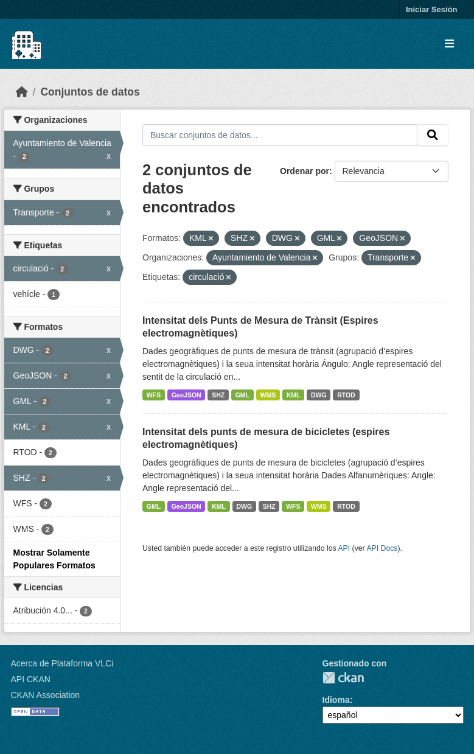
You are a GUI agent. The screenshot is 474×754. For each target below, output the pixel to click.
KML (294, 395)
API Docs (381, 548)
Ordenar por (304, 171)
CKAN (343, 677)
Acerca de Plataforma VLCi (62, 663)
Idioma (336, 700)
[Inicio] (22, 92)
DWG (319, 395)
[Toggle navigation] (449, 44)
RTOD (346, 395)
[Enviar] (432, 135)
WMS (268, 395)
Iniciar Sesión (432, 9)
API (344, 548)
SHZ (218, 395)
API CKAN (31, 679)
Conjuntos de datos (89, 92)
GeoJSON (186, 395)
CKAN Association (45, 695)
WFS (154, 395)
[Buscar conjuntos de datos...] (279, 135)
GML (242, 395)
